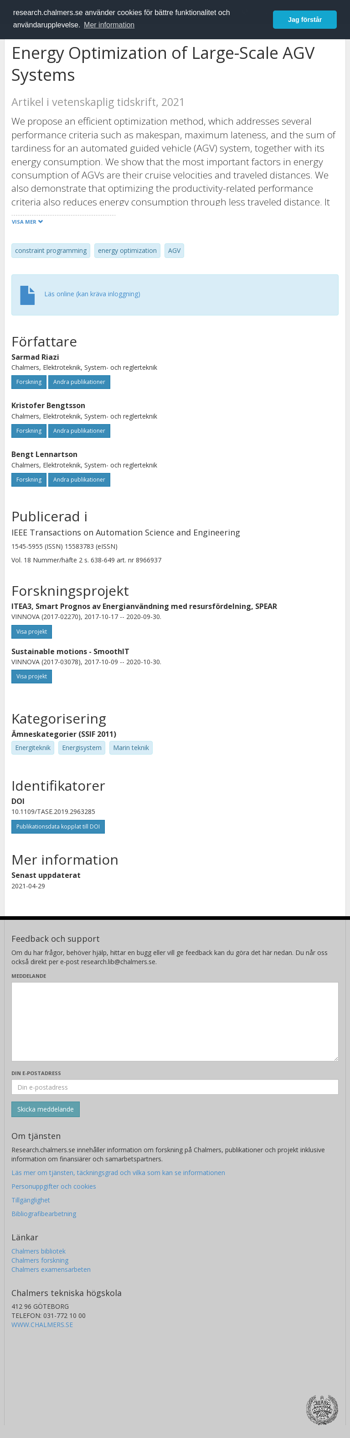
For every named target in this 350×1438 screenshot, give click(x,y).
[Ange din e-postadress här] (175, 1087)
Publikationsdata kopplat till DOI (58, 826)
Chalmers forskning (39, 1260)
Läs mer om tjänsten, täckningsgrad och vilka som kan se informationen (118, 1172)
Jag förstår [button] (305, 19)
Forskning (28, 382)
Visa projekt (31, 631)
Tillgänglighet (30, 1200)
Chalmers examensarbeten (51, 1269)
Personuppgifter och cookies (53, 1186)
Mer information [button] (109, 25)
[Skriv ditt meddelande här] (175, 1021)
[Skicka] (45, 1109)
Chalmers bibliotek (38, 1251)
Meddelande (28, 975)
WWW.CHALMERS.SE (42, 1324)
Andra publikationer (79, 382)
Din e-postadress (36, 1073)
